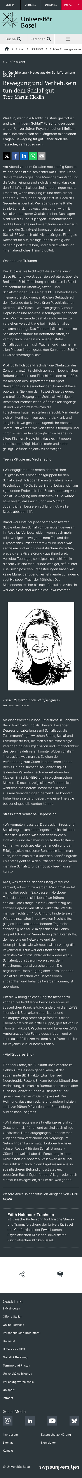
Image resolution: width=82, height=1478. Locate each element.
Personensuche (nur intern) (22, 1333)
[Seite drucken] (60, 1274)
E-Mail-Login (11, 1308)
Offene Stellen (12, 1316)
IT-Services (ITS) (14, 1349)
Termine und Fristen (16, 1365)
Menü (68, 39)
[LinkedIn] (30, 1421)
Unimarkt (9, 1341)
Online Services (13, 1324)
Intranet (8, 1398)
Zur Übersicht (15, 62)
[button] (6, 156)
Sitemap (8, 1442)
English (10, 4)
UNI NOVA (37, 49)
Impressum (10, 1434)
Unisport (8, 1390)
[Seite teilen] (22, 1274)
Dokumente (51, 4)
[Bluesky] (74, 1421)
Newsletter (48, 1442)
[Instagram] (7, 1421)
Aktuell (20, 49)
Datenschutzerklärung (56, 1434)
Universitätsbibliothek (17, 1373)
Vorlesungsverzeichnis (18, 1382)
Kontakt (8, 1450)
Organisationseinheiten (33, 4)
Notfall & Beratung (15, 1357)
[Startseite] (7, 49)
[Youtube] (52, 1421)
